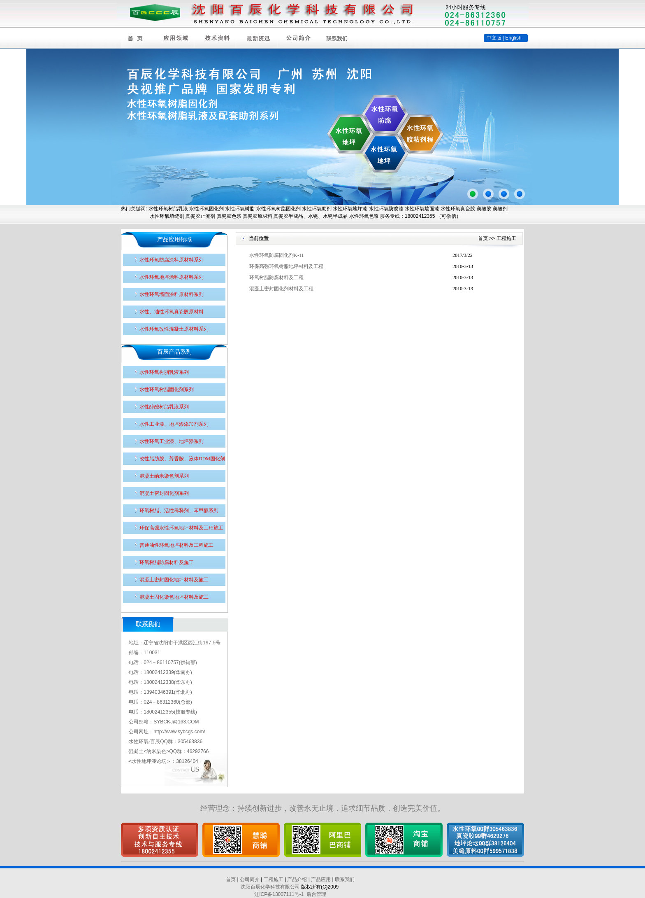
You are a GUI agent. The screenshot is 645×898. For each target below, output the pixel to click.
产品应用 (321, 879)
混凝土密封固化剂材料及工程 (281, 289)
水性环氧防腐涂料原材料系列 (171, 260)
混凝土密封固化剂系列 (164, 493)
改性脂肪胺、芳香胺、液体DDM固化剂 (182, 459)
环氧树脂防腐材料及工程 (276, 277)
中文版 (494, 38)
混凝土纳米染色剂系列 (164, 476)
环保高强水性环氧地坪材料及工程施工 (181, 528)
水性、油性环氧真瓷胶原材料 (171, 312)
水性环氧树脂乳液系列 (164, 372)
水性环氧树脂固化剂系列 (166, 389)
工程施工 (506, 238)
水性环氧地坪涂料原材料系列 (171, 277)
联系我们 (345, 879)
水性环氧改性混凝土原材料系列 (174, 329)
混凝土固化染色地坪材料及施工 (174, 597)
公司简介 (250, 879)
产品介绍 (297, 879)
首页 (483, 238)
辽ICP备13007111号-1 (279, 894)
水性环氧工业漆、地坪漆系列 (171, 441)
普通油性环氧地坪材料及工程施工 (176, 545)
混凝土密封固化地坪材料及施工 (174, 580)
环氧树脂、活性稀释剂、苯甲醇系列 (178, 510)
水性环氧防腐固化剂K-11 (276, 255)
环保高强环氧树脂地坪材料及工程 (286, 266)
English (513, 38)
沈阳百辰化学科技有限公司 (270, 887)
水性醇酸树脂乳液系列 (164, 407)
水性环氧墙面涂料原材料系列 (171, 294)
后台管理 (316, 894)
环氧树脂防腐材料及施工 (166, 562)
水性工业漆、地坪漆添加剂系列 (174, 424)
